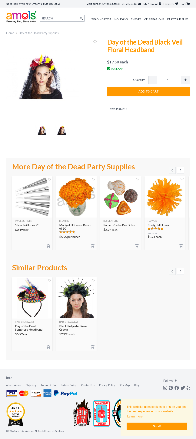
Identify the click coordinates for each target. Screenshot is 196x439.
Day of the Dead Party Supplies (39, 33)
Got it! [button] (157, 426)
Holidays (121, 19)
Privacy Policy (107, 385)
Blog (137, 385)
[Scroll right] (180, 170)
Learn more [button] (135, 416)
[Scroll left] (172, 170)
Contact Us (88, 385)
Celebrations (154, 19)
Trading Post (101, 19)
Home (10, 33)
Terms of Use (48, 385)
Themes (136, 19)
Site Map (124, 385)
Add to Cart (148, 91)
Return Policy (69, 385)
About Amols (14, 385)
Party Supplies (177, 19)
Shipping (31, 385)
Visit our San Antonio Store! (103, 3)
